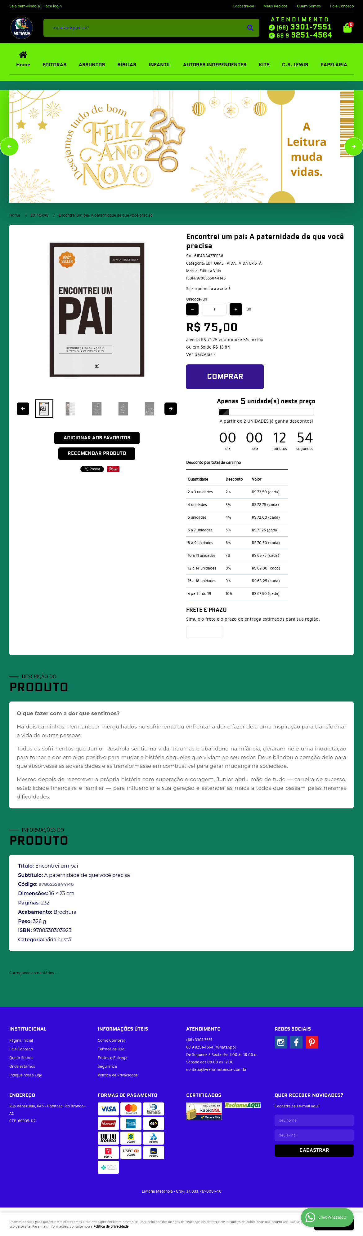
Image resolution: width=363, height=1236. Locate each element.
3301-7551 (304, 27)
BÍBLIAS (126, 65)
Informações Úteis (123, 1029)
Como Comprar (111, 1040)
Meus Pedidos (275, 6)
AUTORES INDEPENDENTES (214, 65)
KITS (264, 65)
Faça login (52, 6)
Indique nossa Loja (25, 1075)
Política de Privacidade (118, 1075)
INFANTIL (160, 65)
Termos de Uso (111, 1049)
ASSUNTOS (92, 65)
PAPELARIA (333, 65)
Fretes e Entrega (113, 1058)
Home (23, 65)
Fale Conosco (342, 6)
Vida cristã (58, 940)
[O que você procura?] (250, 28)
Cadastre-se (243, 6)
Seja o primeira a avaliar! (208, 289)
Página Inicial (21, 1040)
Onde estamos (22, 1066)
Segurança (107, 1066)
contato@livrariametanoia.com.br (216, 1070)
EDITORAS (54, 65)
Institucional (27, 1029)
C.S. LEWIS (295, 65)
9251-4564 (304, 35)
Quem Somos (309, 6)
